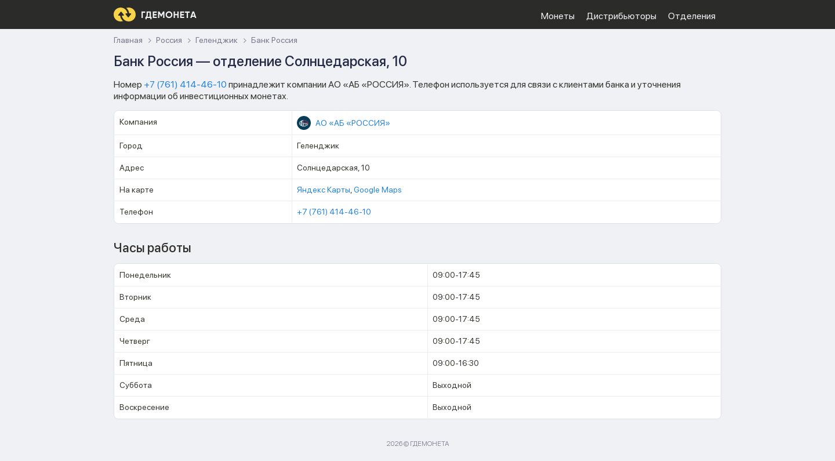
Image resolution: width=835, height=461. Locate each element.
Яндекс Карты (323, 189)
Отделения (692, 15)
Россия (169, 40)
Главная (128, 40)
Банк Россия (274, 40)
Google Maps (378, 189)
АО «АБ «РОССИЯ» (352, 123)
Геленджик (216, 40)
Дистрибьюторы (621, 15)
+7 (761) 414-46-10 (185, 84)
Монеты (558, 15)
